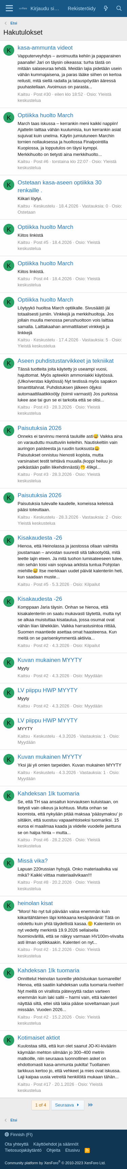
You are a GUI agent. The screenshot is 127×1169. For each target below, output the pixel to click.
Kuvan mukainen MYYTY (50, 660)
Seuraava (68, 1105)
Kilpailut (92, 584)
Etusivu (72, 1150)
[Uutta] (105, 8)
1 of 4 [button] (40, 1105)
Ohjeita (53, 1150)
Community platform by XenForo (55, 1163)
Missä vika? (33, 861)
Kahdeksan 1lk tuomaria (48, 793)
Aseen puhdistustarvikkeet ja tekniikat (66, 361)
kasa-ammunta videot (45, 47)
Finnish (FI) (19, 1134)
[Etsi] (119, 8)
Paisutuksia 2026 (39, 428)
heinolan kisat (35, 903)
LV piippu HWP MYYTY (48, 690)
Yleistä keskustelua (36, 345)
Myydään (93, 675)
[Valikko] (9, 8)
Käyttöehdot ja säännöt (56, 1144)
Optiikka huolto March (45, 115)
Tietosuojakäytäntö (23, 1150)
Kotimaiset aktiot (39, 1038)
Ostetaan (27, 212)
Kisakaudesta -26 (40, 538)
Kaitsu (24, 94)
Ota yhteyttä (16, 1144)
